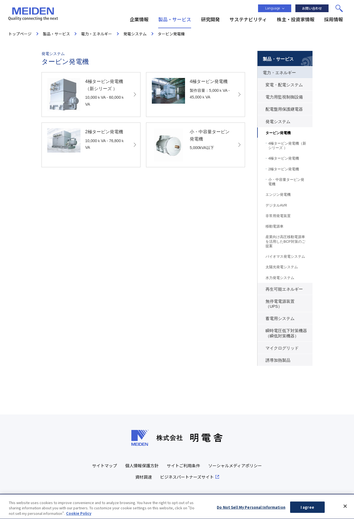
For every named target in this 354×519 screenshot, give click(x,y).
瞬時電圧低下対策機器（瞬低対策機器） (286, 333)
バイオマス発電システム (285, 256)
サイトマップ (104, 465)
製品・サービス (278, 59)
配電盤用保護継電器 (284, 109)
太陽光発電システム (282, 267)
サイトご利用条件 (183, 465)
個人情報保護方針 (141, 465)
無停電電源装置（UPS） (280, 304)
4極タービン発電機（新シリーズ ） (287, 145)
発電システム (278, 121)
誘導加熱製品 (278, 360)
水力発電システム (280, 278)
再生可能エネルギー (284, 289)
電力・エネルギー (279, 73)
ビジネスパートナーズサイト (187, 477)
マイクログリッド (282, 348)
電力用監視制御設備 (284, 97)
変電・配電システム (284, 85)
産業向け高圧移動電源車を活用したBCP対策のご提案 (285, 241)
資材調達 (143, 477)
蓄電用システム (280, 318)
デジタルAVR (276, 205)
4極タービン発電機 (283, 158)
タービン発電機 (278, 133)
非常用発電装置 (278, 216)
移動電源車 (274, 226)
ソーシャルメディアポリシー (235, 465)
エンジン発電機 (278, 194)
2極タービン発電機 (283, 169)
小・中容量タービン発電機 (286, 182)
